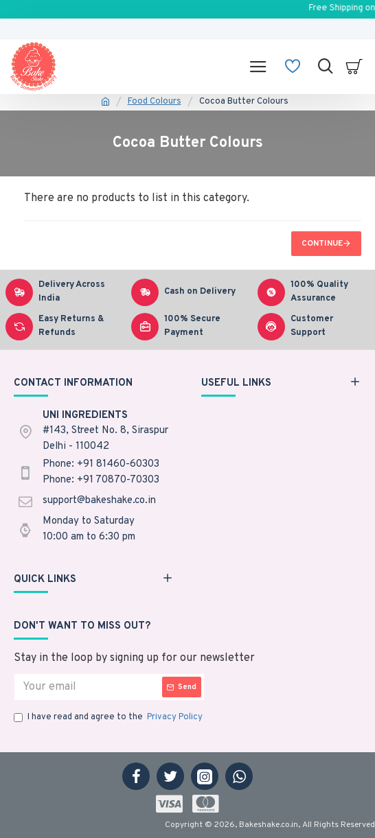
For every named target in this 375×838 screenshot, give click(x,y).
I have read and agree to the (109, 718)
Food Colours (154, 101)
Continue (322, 243)
